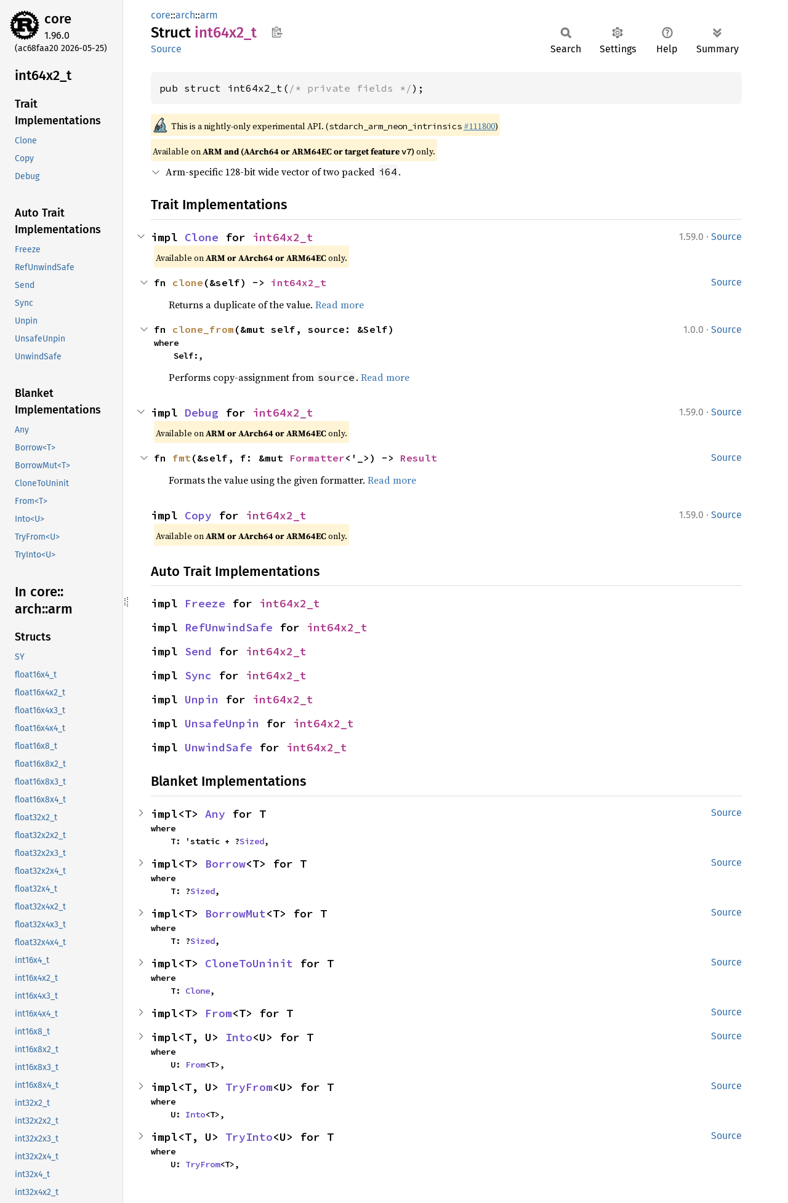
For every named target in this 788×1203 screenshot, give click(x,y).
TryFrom (249, 1087)
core (57, 18)
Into (238, 1037)
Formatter (317, 458)
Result (418, 458)
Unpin (202, 699)
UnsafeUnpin (222, 723)
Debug (202, 413)
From (218, 1013)
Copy (198, 515)
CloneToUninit (249, 963)
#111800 (479, 126)
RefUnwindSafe (229, 627)
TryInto (249, 1137)
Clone (202, 237)
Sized (251, 841)
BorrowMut (235, 913)
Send (198, 651)
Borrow (225, 864)
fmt (181, 458)
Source (166, 49)
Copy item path (277, 32)
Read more (339, 304)
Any (215, 814)
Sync (198, 675)
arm (209, 15)
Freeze (205, 603)
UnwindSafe (218, 747)
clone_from (203, 329)
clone (187, 282)
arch (185, 15)
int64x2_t (282, 237)
